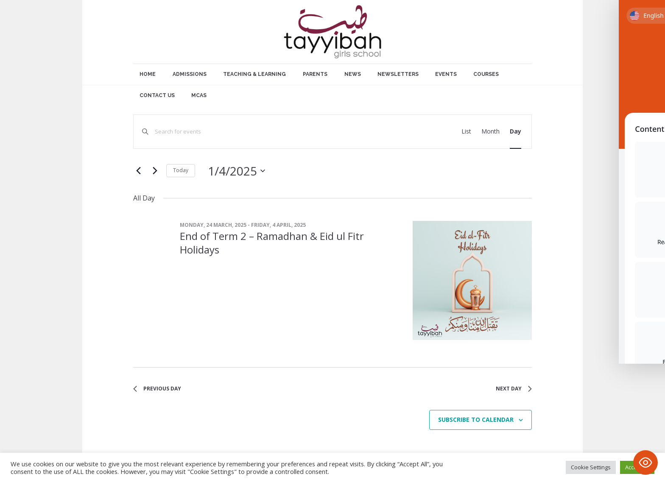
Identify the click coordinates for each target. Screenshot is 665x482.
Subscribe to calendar (476, 419)
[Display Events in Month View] (490, 131)
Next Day (514, 388)
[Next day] (155, 171)
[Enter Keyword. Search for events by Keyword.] (271, 131)
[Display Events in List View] (466, 131)
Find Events (419, 131)
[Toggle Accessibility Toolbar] (645, 462)
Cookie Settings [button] (591, 467)
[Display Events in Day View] (515, 131)
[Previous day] (138, 171)
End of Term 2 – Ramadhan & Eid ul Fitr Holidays (272, 242)
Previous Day (157, 388)
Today (180, 170)
